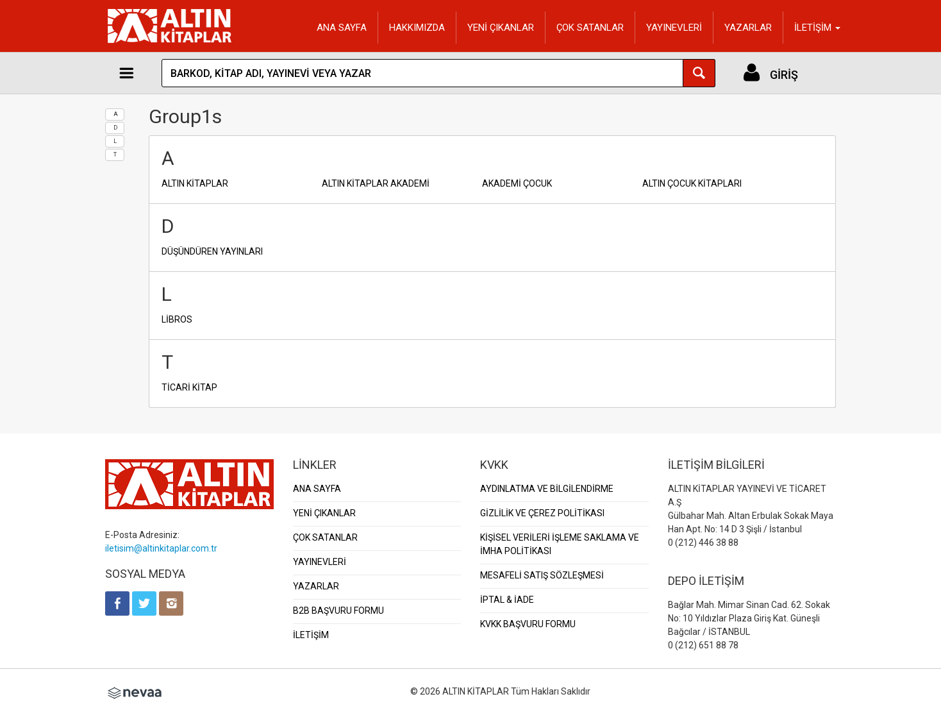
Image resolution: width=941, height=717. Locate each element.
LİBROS (177, 319)
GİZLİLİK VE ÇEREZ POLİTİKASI (542, 513)
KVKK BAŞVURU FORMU (528, 624)
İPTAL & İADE (507, 600)
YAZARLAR (748, 27)
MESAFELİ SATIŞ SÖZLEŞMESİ (542, 575)
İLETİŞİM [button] (817, 27)
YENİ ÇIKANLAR (500, 27)
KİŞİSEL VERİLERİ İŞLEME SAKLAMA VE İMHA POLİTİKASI (559, 544)
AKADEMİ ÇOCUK (517, 183)
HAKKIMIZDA (417, 27)
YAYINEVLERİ (674, 27)
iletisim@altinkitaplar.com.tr (161, 548)
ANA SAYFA (342, 27)
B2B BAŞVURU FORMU (338, 610)
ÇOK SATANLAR (590, 27)
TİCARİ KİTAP (189, 387)
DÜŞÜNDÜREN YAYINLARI (212, 251)
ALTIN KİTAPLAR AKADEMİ (375, 183)
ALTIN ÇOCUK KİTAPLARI (692, 183)
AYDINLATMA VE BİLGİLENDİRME (546, 489)
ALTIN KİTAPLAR (195, 183)
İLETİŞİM (311, 635)
